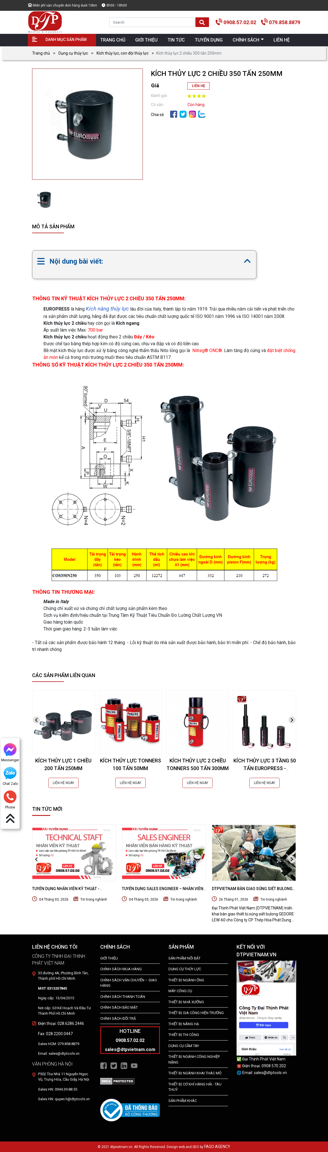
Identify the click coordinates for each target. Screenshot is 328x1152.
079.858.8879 (284, 22)
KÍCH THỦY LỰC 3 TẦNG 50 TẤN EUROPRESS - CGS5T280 (264, 768)
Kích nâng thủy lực (107, 308)
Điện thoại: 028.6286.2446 (61, 1023)
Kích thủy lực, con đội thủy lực (123, 53)
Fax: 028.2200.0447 (55, 1033)
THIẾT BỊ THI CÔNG (183, 1035)
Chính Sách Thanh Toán (122, 996)
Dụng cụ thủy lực (73, 53)
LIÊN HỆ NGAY (63, 783)
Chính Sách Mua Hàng (121, 969)
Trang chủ (41, 53)
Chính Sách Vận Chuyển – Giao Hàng (128, 983)
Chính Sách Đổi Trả (118, 1018)
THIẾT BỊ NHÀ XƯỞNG (186, 1002)
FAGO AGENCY (217, 1146)
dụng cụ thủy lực (184, 969)
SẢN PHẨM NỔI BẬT (184, 958)
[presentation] (36, 719)
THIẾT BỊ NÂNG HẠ (183, 1024)
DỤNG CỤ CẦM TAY (183, 1046)
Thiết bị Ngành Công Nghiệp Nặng (194, 1059)
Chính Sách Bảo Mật (119, 1007)
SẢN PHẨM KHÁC (182, 1101)
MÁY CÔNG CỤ (180, 991)
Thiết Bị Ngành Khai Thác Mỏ (195, 1073)
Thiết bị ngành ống (186, 980)
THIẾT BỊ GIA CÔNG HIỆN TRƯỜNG (196, 1013)
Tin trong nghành (93, 899)
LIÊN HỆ (198, 86)
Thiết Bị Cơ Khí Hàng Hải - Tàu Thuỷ (195, 1087)
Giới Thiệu (109, 958)
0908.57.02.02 (239, 22)
